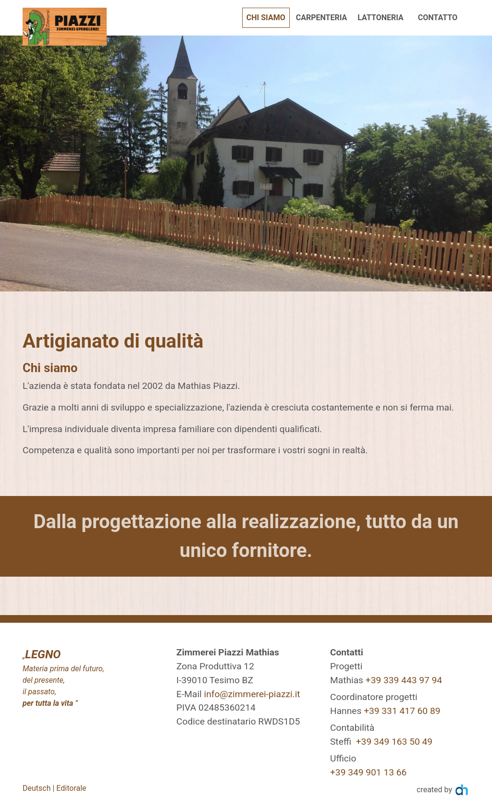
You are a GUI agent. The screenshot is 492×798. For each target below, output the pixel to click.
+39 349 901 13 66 (368, 772)
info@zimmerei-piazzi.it (252, 694)
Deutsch (36, 788)
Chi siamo (268, 17)
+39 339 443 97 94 (404, 680)
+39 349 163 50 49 (394, 741)
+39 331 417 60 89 (402, 710)
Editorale (71, 788)
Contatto (437, 17)
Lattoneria (380, 17)
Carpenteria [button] (321, 17)
